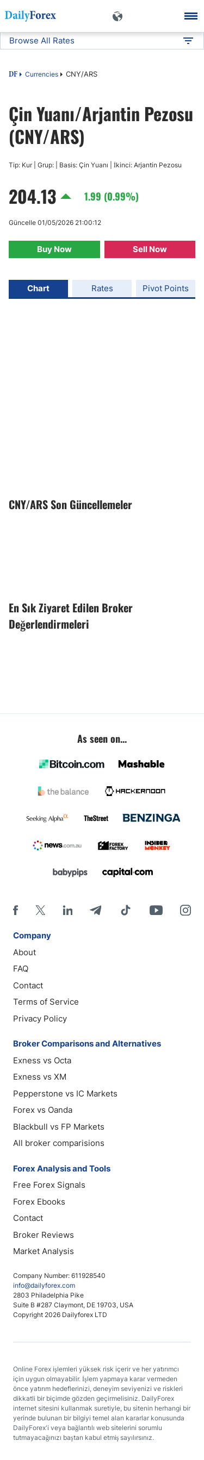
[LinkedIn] (67, 910)
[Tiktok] (125, 910)
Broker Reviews (43, 1235)
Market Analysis (43, 1251)
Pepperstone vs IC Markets (65, 1093)
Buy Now (54, 249)
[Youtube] (156, 910)
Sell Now (150, 249)
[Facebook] (15, 910)
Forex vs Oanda (42, 1110)
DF (13, 75)
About (24, 952)
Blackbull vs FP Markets (58, 1126)
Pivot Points (166, 288)
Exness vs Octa (42, 1060)
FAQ (20, 968)
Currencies (41, 74)
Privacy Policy (40, 1018)
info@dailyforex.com (44, 1285)
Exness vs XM (39, 1076)
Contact (28, 985)
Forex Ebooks (39, 1201)
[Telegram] (95, 910)
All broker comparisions (58, 1143)
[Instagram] (185, 910)
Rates (102, 288)
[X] (40, 910)
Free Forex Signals (49, 1185)
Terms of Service (46, 1002)
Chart (38, 288)
